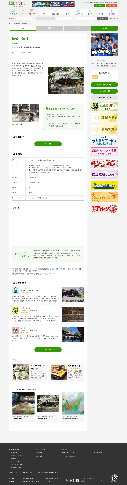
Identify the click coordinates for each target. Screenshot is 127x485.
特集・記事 (13, 14)
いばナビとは (97, 449)
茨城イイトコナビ (16, 452)
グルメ (45, 14)
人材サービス (13, 473)
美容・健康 (56, 14)
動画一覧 (64, 449)
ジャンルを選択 (61, 19)
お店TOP (31, 14)
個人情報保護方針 (28, 478)
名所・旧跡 (113, 66)
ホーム (10, 23)
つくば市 (103, 60)
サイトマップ (48, 481)
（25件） (30, 53)
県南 (98, 60)
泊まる (101, 14)
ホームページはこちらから (38, 198)
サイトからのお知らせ (68, 456)
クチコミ (104, 28)
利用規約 (11, 481)
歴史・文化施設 (104, 63)
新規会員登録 (102, 5)
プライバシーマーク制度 (86, 478)
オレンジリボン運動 (17, 464)
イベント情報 (40, 449)
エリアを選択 (20, 19)
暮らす (89, 14)
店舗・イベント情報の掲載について (48, 473)
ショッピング (78, 14)
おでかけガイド (15, 461)
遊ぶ (67, 14)
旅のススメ (14, 458)
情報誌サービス (27, 473)
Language (113, 5)
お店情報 (39, 453)
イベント (23, 14)
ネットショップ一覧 (67, 453)
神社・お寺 (113, 63)
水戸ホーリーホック (17, 455)
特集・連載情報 (14, 449)
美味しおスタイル (16, 467)
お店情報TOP (17, 23)
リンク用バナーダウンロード (31, 481)
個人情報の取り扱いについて (53, 478)
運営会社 (11, 478)
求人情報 (112, 14)
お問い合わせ (97, 453)
